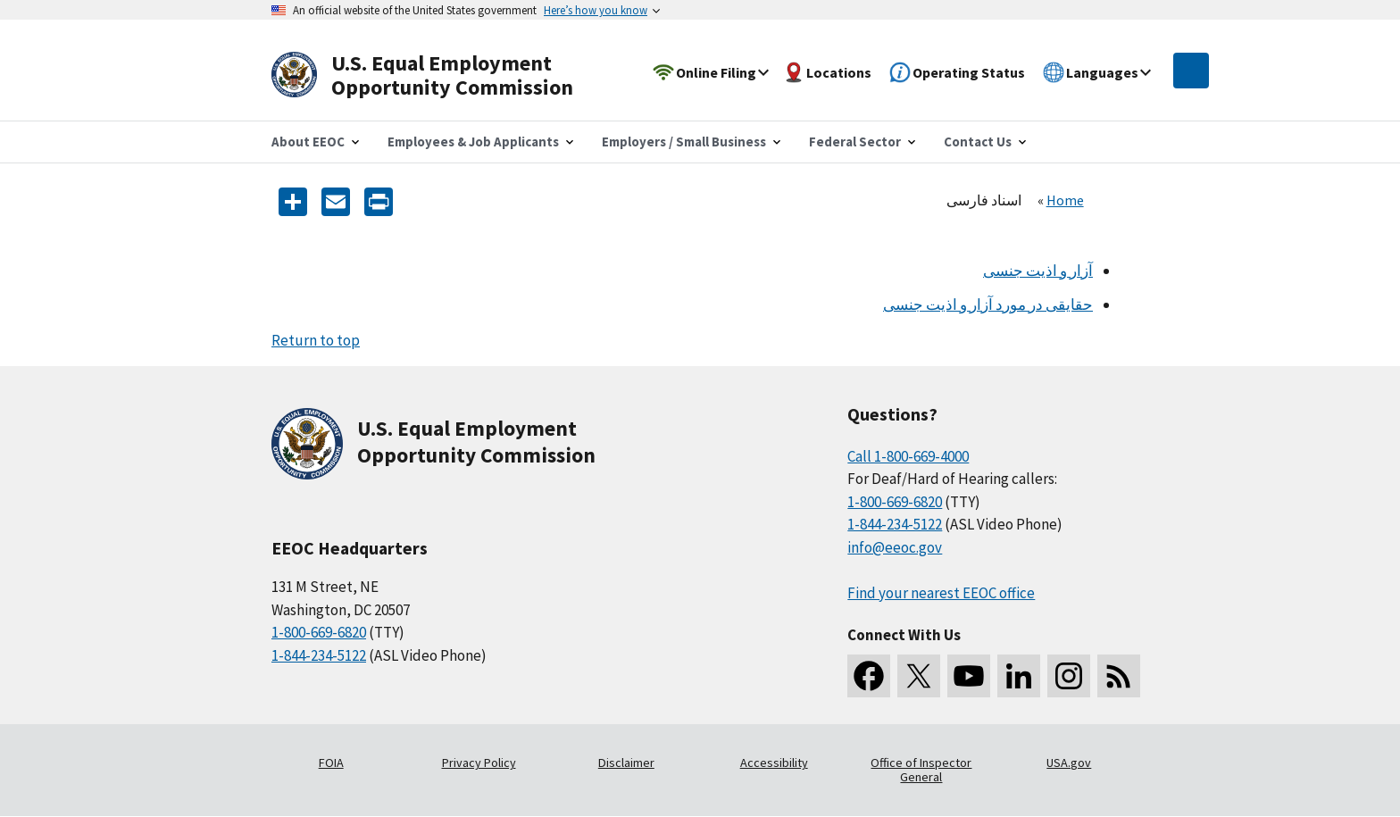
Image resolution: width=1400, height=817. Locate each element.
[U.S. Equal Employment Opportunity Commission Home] (442, 75)
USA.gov (1068, 762)
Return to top (315, 340)
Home (1065, 200)
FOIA (331, 762)
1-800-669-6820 (318, 632)
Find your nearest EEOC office (941, 593)
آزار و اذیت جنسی (1038, 270)
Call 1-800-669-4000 (908, 456)
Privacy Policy (479, 762)
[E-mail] (335, 200)
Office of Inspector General (921, 769)
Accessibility (774, 762)
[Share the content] (292, 200)
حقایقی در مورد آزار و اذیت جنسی (988, 304)
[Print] (378, 200)
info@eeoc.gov (894, 547)
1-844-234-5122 (318, 655)
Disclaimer (626, 762)
